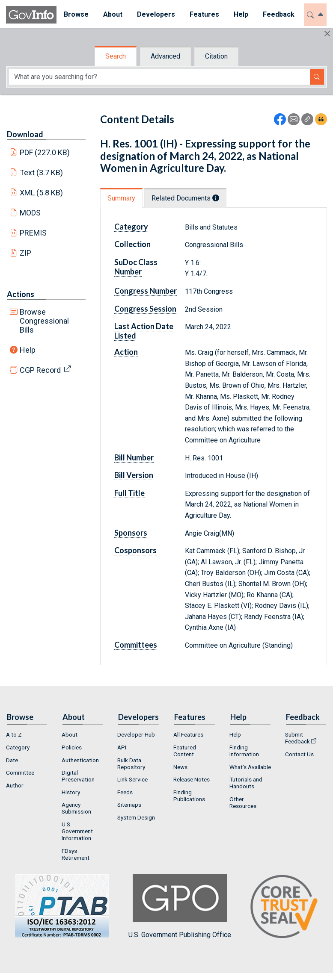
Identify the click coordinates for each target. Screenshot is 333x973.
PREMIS (33, 232)
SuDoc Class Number (136, 266)
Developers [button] (156, 14)
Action (126, 352)
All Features (188, 734)
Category (131, 226)
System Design (136, 817)
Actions (20, 294)
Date (12, 760)
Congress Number (145, 290)
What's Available (250, 767)
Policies (72, 747)
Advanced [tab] (165, 56)
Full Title (129, 493)
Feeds (125, 792)
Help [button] (241, 14)
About (69, 734)
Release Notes (191, 779)
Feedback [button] (278, 14)
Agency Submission (76, 808)
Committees (135, 644)
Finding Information (244, 751)
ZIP (25, 252)
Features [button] (204, 14)
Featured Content (184, 751)
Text (41, 172)
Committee (20, 772)
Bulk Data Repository (131, 763)
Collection (132, 244)
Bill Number (134, 457)
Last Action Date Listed (143, 330)
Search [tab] (115, 56)
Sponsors (130, 532)
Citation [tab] (216, 56)
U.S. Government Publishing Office (179, 906)
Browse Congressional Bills (44, 320)
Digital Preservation (78, 776)
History (71, 792)
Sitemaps (129, 804)
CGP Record (40, 370)
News (180, 767)
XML (41, 192)
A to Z (14, 734)
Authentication (80, 760)
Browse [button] (76, 14)
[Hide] (327, 33)
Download (25, 134)
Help (28, 349)
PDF (45, 152)
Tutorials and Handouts (245, 783)
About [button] (112, 14)
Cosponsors (135, 550)
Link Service (132, 779)
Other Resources (242, 802)
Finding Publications (189, 795)
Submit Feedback (297, 738)
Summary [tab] (121, 198)
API (121, 747)
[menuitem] (76, 14)
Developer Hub (136, 734)
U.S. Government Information (77, 831)
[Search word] (159, 77)
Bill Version (133, 475)
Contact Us (299, 754)
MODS (30, 212)
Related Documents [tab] (185, 198)
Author (15, 785)
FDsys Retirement (75, 854)
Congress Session (145, 308)
